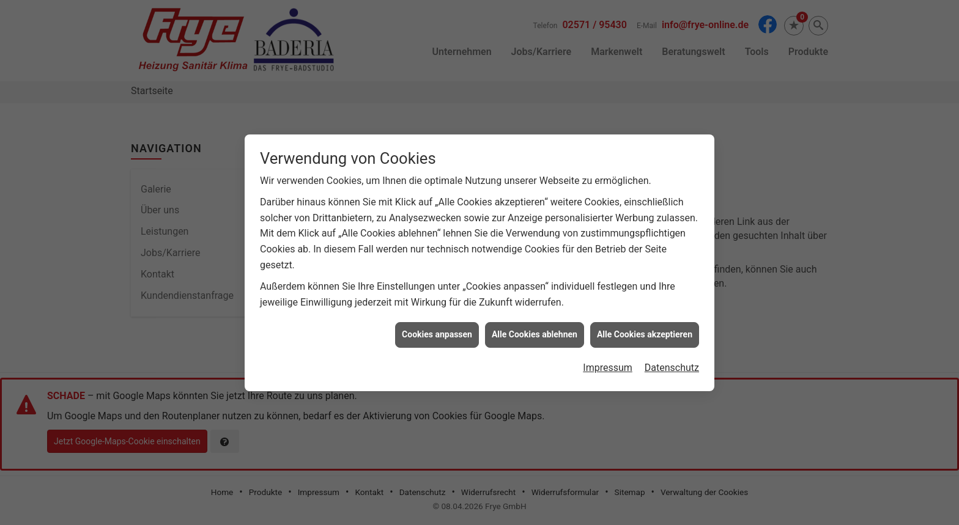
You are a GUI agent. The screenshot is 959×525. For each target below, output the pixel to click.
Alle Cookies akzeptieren (644, 332)
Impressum (607, 365)
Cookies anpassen (437, 332)
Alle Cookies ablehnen (534, 332)
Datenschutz (672, 365)
